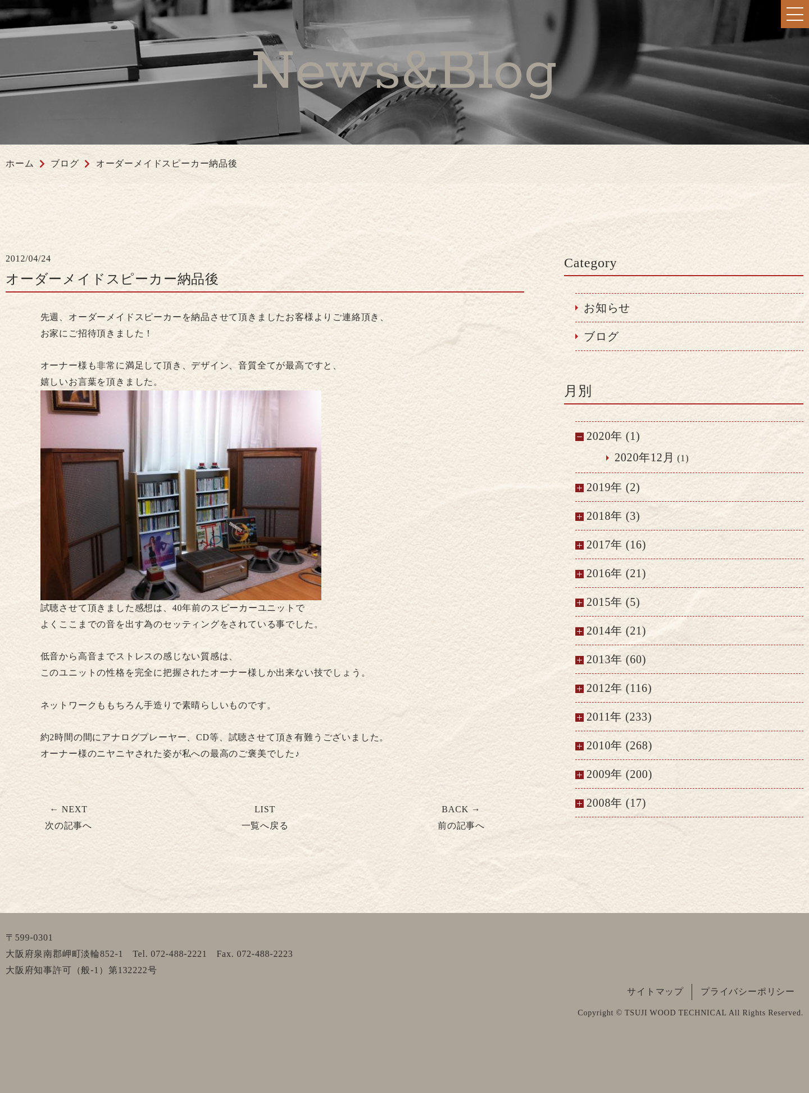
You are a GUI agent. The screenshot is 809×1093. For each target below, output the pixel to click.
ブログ (601, 336)
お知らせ (607, 308)
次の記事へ (68, 817)
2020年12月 (644, 457)
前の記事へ (461, 817)
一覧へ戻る (265, 817)
